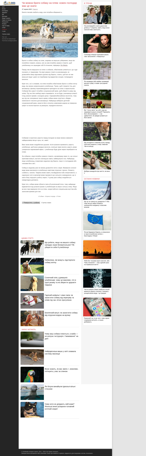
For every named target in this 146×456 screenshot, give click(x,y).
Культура (4, 16)
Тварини (35, 9)
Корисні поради (50, 196)
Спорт (4, 27)
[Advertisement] (50, 122)
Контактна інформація (8, 39)
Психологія (5, 22)
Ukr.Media (63, 65)
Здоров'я (4, 12)
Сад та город (5, 25)
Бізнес (4, 9)
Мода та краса (6, 18)
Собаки (41, 196)
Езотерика (5, 10)
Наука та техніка (6, 20)
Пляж (59, 196)
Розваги (4, 23)
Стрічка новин (46, 202)
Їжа (3, 14)
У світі (4, 31)
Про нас (4, 37)
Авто (3, 7)
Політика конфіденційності (10, 40)
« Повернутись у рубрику (31, 202)
